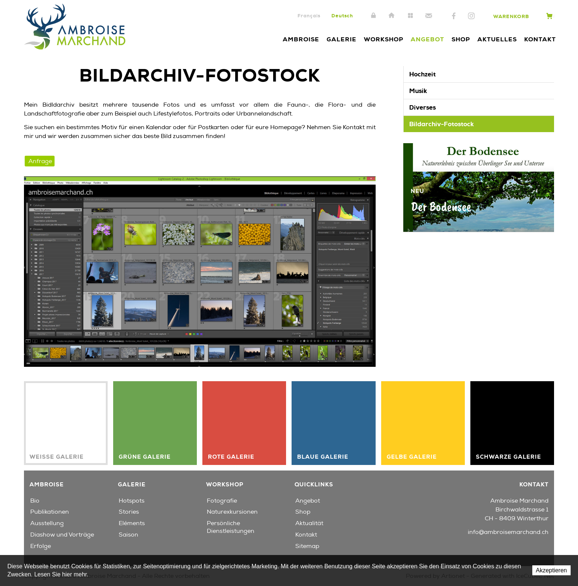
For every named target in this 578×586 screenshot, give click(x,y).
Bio (34, 500)
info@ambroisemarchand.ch (508, 532)
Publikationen (49, 512)
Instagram (471, 16)
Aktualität (309, 523)
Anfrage (40, 161)
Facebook (454, 16)
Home (392, 16)
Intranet (373, 16)
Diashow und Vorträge (62, 534)
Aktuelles (497, 39)
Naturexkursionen (232, 512)
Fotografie (222, 500)
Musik (418, 91)
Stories (129, 512)
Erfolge (40, 546)
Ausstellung (47, 523)
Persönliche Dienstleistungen (230, 527)
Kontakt (428, 16)
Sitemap (410, 16)
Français (308, 16)
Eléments (132, 523)
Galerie (341, 39)
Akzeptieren (551, 570)
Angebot (427, 39)
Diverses (422, 107)
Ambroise (301, 39)
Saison (128, 534)
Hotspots (131, 500)
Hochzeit (422, 74)
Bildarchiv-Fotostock (441, 124)
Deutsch (342, 16)
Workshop (383, 39)
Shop (461, 39)
